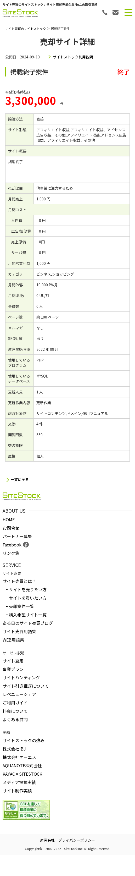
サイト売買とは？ (19, 581)
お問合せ (11, 528)
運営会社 (47, 840)
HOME (9, 519)
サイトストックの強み (23, 740)
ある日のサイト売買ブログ (28, 623)
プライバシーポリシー (76, 840)
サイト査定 (13, 661)
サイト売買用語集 (19, 631)
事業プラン (13, 669)
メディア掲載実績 (19, 782)
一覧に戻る (19, 479)
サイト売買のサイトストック (25, 28)
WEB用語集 (13, 640)
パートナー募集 (17, 536)
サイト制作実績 (17, 790)
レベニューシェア (19, 694)
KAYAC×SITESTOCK (22, 774)
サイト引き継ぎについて (26, 686)
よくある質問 (15, 719)
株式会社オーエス (19, 757)
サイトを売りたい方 (28, 589)
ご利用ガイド (15, 702)
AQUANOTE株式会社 (22, 765)
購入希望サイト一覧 (28, 614)
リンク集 (11, 553)
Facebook (12, 544)
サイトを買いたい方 (28, 598)
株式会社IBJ (14, 749)
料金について (15, 711)
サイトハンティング (21, 677)
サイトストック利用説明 (73, 56)
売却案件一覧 (21, 606)
